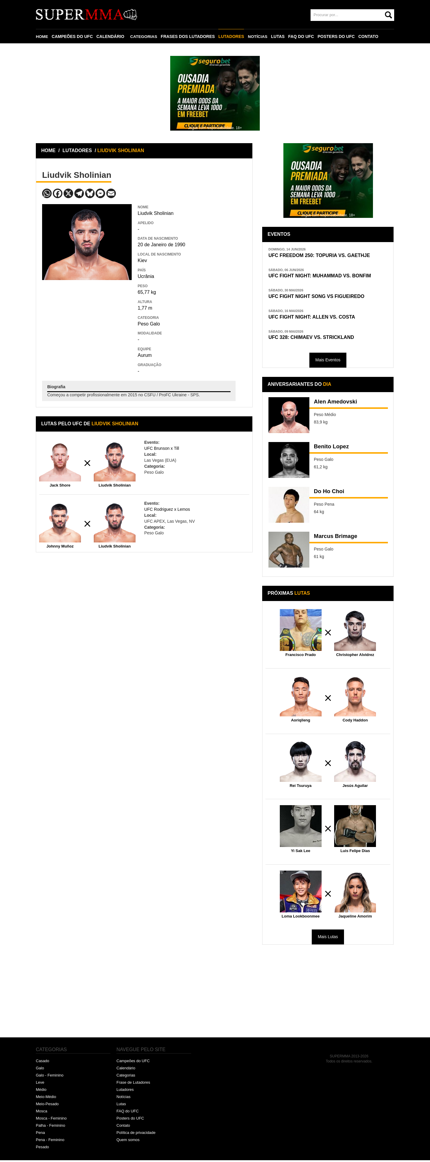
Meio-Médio (46, 1098)
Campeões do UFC (133, 1063)
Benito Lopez (332, 449)
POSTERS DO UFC (337, 36)
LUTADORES (232, 36)
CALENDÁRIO (111, 36)
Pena (40, 1134)
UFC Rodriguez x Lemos (167, 509)
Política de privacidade (136, 1134)
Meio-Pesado (47, 1105)
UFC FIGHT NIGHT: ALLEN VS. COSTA (314, 318)
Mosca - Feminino (51, 1120)
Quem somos (127, 1141)
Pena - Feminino (50, 1141)
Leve (40, 1084)
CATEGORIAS (144, 36)
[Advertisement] (87, 323)
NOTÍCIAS (258, 36)
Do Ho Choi (330, 493)
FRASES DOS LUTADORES (189, 36)
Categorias (125, 1077)
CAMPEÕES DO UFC (72, 36)
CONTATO (370, 36)
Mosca (41, 1113)
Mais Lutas (328, 938)
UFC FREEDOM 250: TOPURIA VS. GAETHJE (322, 255)
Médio (41, 1091)
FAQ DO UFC (302, 36)
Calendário (125, 1070)
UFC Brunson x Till (161, 448)
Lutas (121, 1105)
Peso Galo (149, 323)
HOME (42, 36)
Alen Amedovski (337, 404)
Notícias (123, 1098)
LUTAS (279, 36)
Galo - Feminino (49, 1077)
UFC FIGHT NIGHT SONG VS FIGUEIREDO (319, 297)
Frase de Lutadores (133, 1084)
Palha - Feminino (50, 1127)
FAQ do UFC (127, 1113)
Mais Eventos (327, 362)
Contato (123, 1127)
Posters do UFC (130, 1120)
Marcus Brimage (337, 538)
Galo (40, 1070)
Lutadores (125, 1091)
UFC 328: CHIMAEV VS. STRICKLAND (313, 339)
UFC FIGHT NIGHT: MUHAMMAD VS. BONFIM (322, 276)
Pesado (42, 1148)
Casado (42, 1063)
